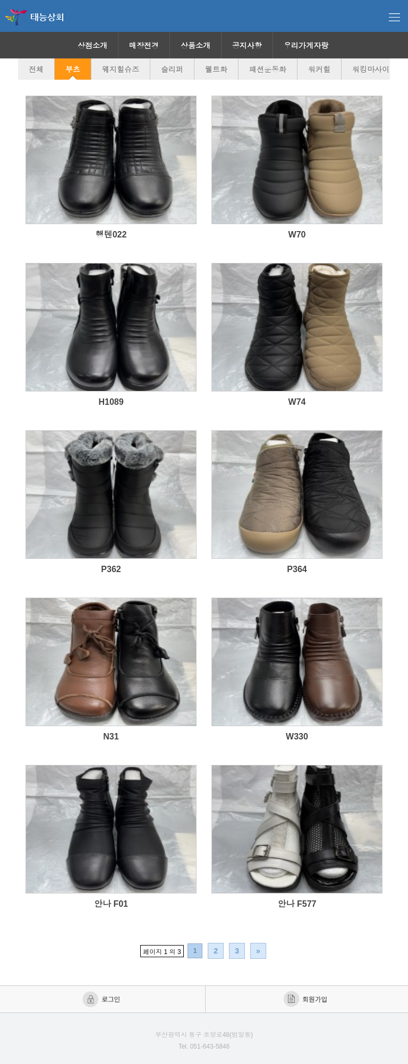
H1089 (110, 401)
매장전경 (144, 45)
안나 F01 (111, 903)
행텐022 (111, 234)
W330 (297, 736)
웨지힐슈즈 (120, 69)
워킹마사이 (370, 69)
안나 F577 (297, 903)
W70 (297, 234)
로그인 (102, 999)
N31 (110, 736)
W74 (297, 401)
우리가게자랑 (306, 45)
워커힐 (319, 69)
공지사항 (247, 45)
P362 (111, 569)
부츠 (72, 69)
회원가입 (306, 999)
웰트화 (216, 69)
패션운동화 (267, 69)
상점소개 (92, 45)
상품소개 (195, 45)
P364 (297, 569)
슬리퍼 (172, 69)
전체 (36, 69)
